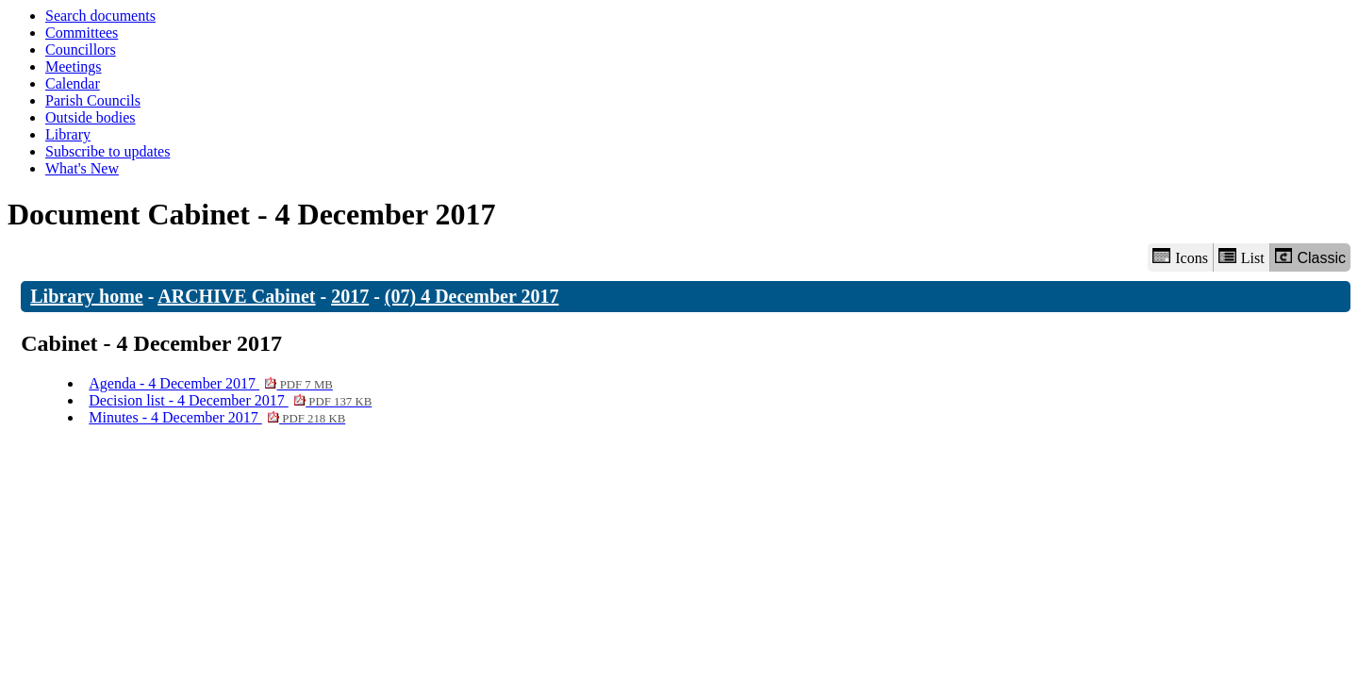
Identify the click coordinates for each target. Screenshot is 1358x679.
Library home (86, 296)
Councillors (80, 49)
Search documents (100, 16)
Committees (81, 33)
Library (68, 134)
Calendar (72, 83)
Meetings (73, 66)
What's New (82, 168)
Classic (1310, 257)
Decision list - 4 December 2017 (230, 400)
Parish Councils (93, 100)
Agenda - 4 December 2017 (211, 383)
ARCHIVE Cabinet (236, 296)
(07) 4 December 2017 (472, 296)
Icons (1179, 257)
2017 (350, 296)
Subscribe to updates (107, 151)
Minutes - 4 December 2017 (217, 417)
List (1241, 257)
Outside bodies (90, 117)
